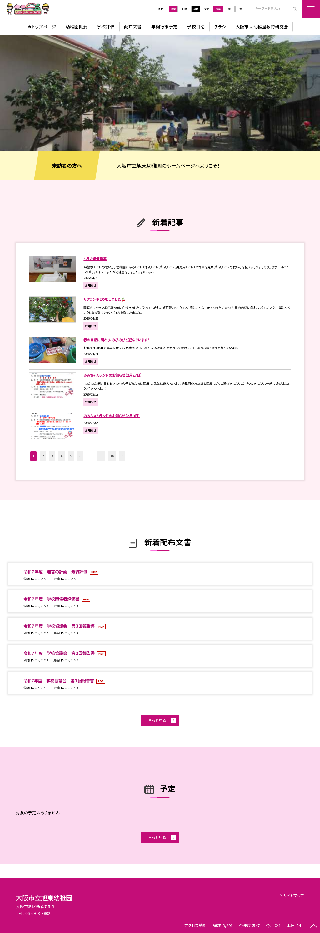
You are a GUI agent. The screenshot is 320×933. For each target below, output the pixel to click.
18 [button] (112, 455)
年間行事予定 (164, 26)
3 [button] (52, 455)
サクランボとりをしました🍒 (104, 299)
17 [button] (101, 455)
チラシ (220, 26)
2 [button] (43, 455)
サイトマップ (293, 895)
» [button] (122, 455)
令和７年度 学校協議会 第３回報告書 (59, 626)
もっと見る (157, 720)
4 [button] (61, 455)
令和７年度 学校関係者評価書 (51, 599)
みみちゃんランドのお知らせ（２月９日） (111, 415)
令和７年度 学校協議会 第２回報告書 (59, 653)
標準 (218, 9)
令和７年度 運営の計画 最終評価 (55, 572)
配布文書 (133, 26)
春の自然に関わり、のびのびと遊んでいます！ (116, 339)
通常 (173, 9)
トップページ (44, 26)
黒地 (195, 9)
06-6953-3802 (37, 913)
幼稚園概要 (77, 26)
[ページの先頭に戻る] (313, 926)
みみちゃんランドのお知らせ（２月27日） (112, 375)
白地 (184, 9)
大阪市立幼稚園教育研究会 (262, 26)
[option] (160, 93)
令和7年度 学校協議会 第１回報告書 (59, 681)
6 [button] (80, 455)
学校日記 (196, 26)
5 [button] (71, 455)
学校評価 (105, 26)
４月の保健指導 (95, 258)
